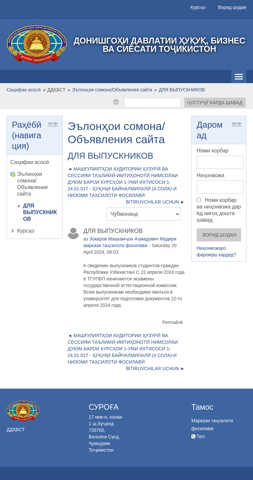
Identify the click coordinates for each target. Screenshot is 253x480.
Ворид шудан (232, 7)
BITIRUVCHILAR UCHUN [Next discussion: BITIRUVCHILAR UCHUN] (152, 202)
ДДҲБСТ (56, 89)
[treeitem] (34, 162)
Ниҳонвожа (210, 175)
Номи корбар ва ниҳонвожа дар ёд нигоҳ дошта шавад (219, 210)
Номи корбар (212, 150)
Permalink (172, 322)
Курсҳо (198, 7)
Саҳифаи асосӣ (29, 162)
